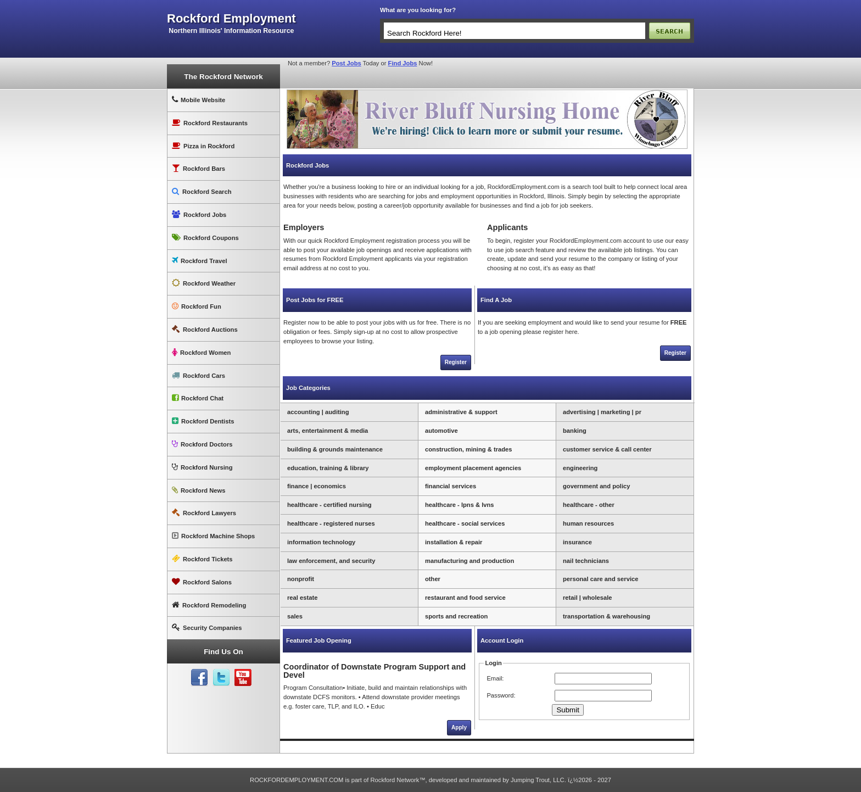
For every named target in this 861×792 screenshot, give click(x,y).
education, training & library (328, 468)
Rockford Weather (204, 283)
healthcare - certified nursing (329, 504)
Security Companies (207, 627)
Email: (495, 678)
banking (574, 430)
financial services (450, 486)
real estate (302, 597)
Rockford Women (201, 352)
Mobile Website (198, 100)
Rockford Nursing (202, 467)
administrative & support (461, 412)
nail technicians (586, 560)
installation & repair (453, 542)
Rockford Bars (198, 168)
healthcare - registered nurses (331, 523)
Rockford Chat (197, 398)
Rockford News (198, 490)
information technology (321, 542)
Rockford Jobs (199, 214)
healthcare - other (588, 504)
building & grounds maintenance (335, 449)
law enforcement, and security (331, 560)
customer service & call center (607, 449)
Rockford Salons (202, 582)
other (432, 579)
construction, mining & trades (468, 449)
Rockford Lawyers (204, 513)
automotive (441, 430)
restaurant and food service (465, 597)
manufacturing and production (469, 560)
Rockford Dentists (203, 421)
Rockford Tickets (202, 559)
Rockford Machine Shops (213, 536)
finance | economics (316, 486)
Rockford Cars (198, 375)
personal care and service (600, 579)
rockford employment (231, 18)
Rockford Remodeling (209, 605)
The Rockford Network (223, 76)
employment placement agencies (473, 468)
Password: (501, 695)
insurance (577, 542)
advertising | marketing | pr (602, 412)
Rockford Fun (196, 306)
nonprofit (300, 579)
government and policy (596, 486)
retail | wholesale (587, 597)
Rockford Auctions (205, 329)
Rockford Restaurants (210, 123)
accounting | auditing (318, 412)
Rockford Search (202, 191)
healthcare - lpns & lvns (459, 504)
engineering (580, 468)
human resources (588, 523)
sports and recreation (456, 616)
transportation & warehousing (606, 616)
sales (295, 616)
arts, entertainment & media (327, 430)
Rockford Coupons (205, 237)
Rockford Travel (199, 260)
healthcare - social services (465, 523)
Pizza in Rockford (203, 146)
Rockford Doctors (202, 444)
